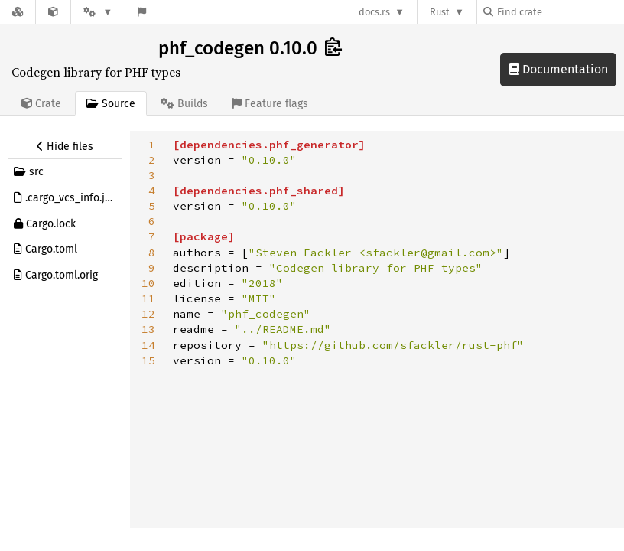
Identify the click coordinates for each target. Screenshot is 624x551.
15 (148, 360)
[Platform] (98, 12)
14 (148, 345)
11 (148, 298)
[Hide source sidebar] (65, 146)
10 (148, 283)
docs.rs (374, 12)
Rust (440, 12)
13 (148, 329)
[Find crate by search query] (560, 12)
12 (148, 314)
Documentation (558, 69)
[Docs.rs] (17, 12)
